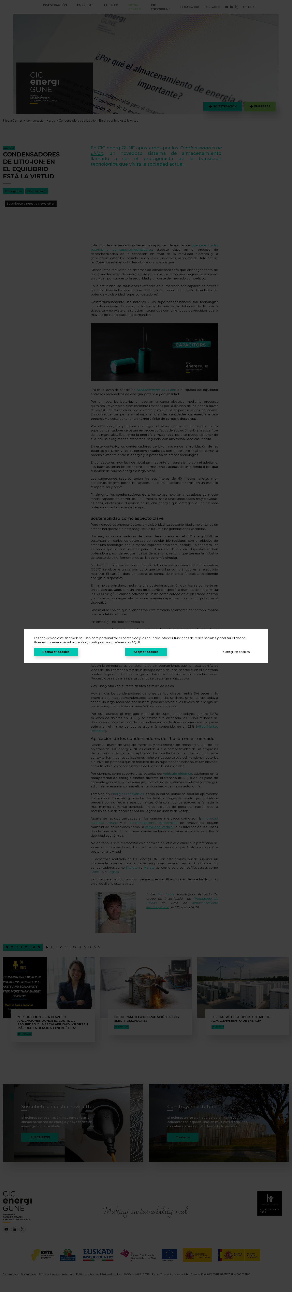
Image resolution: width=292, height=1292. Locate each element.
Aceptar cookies (146, 652)
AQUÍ (136, 642)
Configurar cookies (236, 652)
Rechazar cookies (55, 652)
